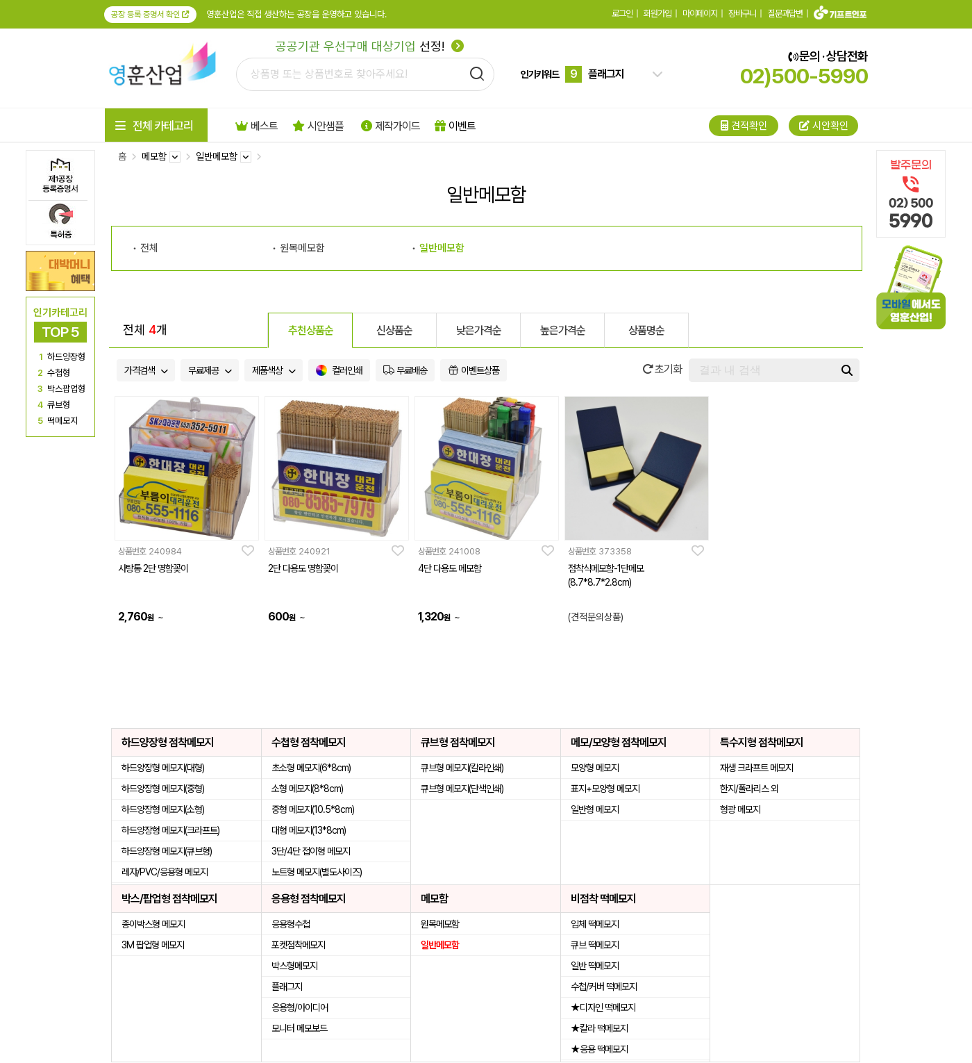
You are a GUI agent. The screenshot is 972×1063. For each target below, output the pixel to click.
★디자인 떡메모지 (603, 1007)
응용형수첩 (290, 924)
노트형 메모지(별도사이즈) (316, 871)
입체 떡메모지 (595, 924)
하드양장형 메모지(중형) (163, 788)
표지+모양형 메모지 (605, 788)
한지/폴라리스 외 (749, 788)
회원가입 (657, 13)
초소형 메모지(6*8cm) (311, 767)
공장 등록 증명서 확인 (150, 14)
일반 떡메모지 (595, 965)
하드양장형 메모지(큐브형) (167, 851)
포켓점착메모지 (298, 944)
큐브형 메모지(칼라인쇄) (462, 767)
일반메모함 (441, 248)
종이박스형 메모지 (153, 924)
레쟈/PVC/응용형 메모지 (165, 871)
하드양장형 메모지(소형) (163, 809)
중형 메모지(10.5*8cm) (312, 809)
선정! (370, 46)
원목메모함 (302, 248)
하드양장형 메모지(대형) (163, 767)
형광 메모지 (740, 809)
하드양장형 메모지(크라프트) (170, 830)
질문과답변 (785, 13)
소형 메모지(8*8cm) (307, 788)
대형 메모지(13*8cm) (308, 830)
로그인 (622, 13)
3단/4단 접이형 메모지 (310, 851)
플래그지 (286, 986)
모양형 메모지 (595, 767)
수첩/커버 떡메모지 (604, 986)
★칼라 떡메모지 (599, 1028)
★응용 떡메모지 (599, 1049)
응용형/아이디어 (299, 1007)
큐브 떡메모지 (595, 944)
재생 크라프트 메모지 (756, 767)
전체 (149, 248)
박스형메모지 (294, 965)
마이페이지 (699, 13)
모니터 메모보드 (299, 1028)
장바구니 (742, 13)
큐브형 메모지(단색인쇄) (462, 788)
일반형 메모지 (595, 809)
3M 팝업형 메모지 (153, 944)
